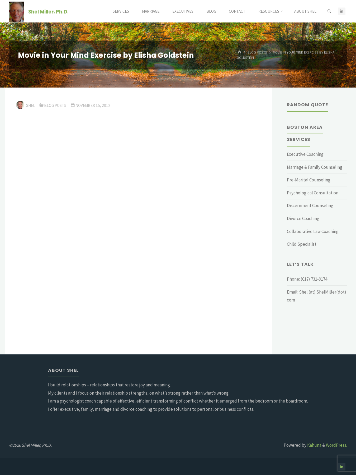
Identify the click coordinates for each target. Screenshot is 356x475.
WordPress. (336, 445)
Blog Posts (257, 52)
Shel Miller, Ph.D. (48, 11)
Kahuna (313, 445)
